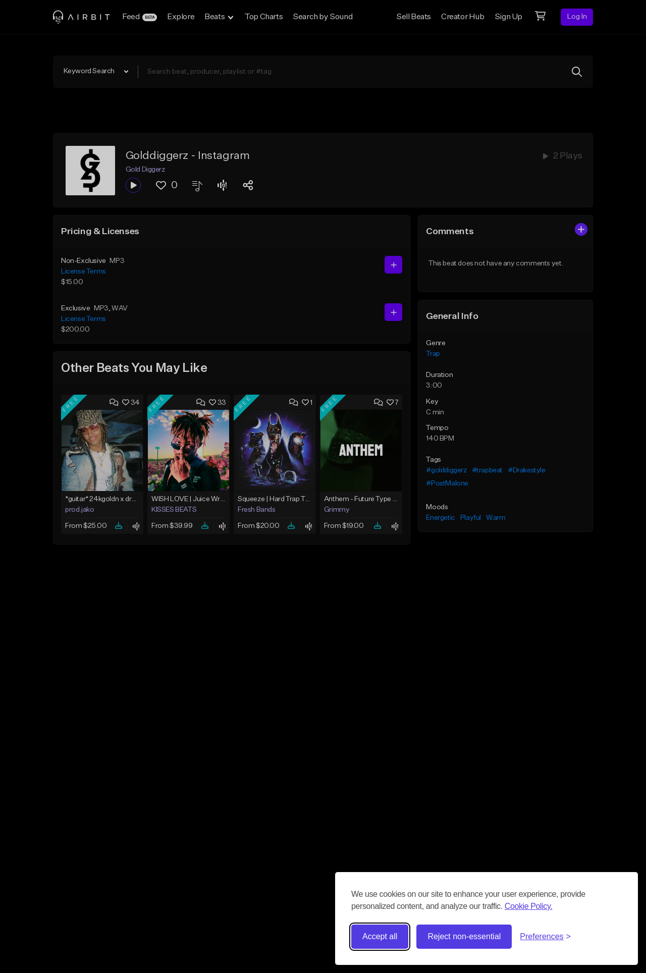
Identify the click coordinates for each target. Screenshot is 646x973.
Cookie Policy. (529, 906)
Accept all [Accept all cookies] (379, 936)
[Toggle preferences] (545, 936)
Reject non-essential (464, 936)
